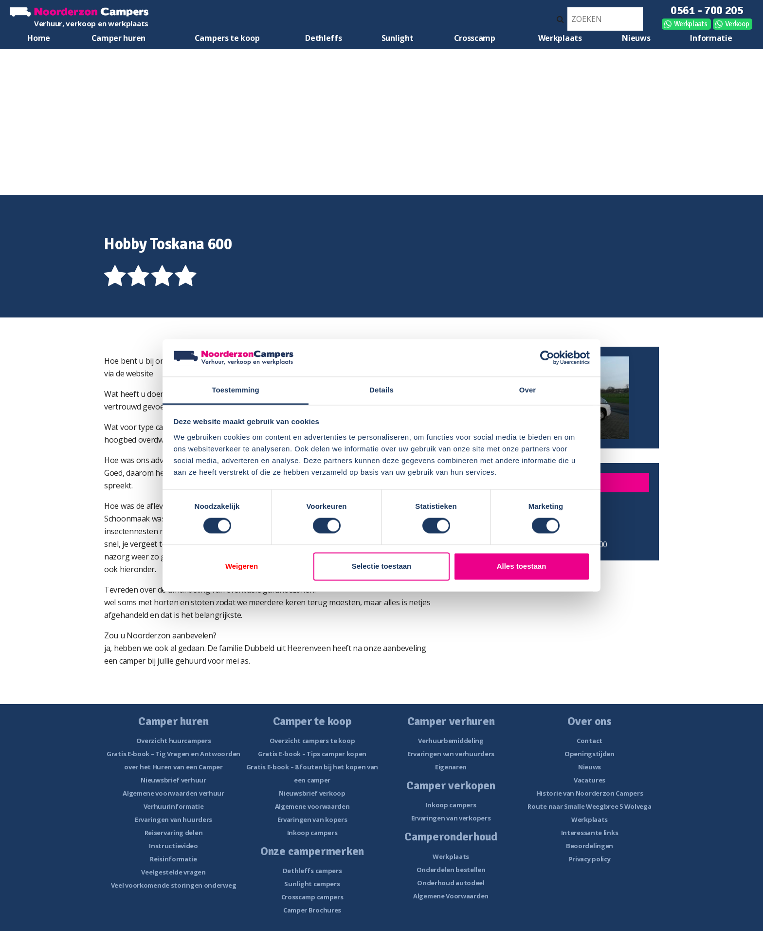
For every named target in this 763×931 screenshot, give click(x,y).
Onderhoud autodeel (451, 882)
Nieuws (636, 38)
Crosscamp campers (312, 897)
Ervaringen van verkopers (451, 818)
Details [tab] (381, 390)
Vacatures (589, 780)
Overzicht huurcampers (173, 740)
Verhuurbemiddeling (451, 740)
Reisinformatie (173, 859)
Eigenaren (451, 767)
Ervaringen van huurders (173, 819)
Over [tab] (527, 390)
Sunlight (398, 38)
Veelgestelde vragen (173, 872)
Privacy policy (590, 859)
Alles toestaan (521, 566)
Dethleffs (323, 38)
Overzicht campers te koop (312, 740)
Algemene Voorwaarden (451, 896)
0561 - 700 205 (707, 10)
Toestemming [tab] (235, 390)
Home (38, 38)
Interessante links (589, 832)
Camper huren (118, 38)
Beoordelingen (589, 845)
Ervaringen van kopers (312, 819)
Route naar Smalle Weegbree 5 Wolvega (589, 806)
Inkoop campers (312, 832)
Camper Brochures (312, 910)
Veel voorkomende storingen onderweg (173, 885)
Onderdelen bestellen (451, 869)
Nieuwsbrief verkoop (312, 793)
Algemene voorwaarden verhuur (173, 793)
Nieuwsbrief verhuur (173, 780)
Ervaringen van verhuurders (450, 753)
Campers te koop (227, 38)
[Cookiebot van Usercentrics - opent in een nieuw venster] (547, 358)
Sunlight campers (312, 883)
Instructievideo (173, 845)
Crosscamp (474, 38)
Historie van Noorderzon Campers (589, 793)
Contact (589, 740)
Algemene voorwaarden (312, 806)
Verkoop (737, 23)
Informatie (711, 38)
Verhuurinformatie (174, 806)
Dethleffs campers (312, 870)
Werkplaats (691, 23)
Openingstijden (589, 753)
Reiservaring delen (174, 832)
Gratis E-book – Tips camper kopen (312, 753)
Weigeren (241, 566)
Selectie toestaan (382, 566)
